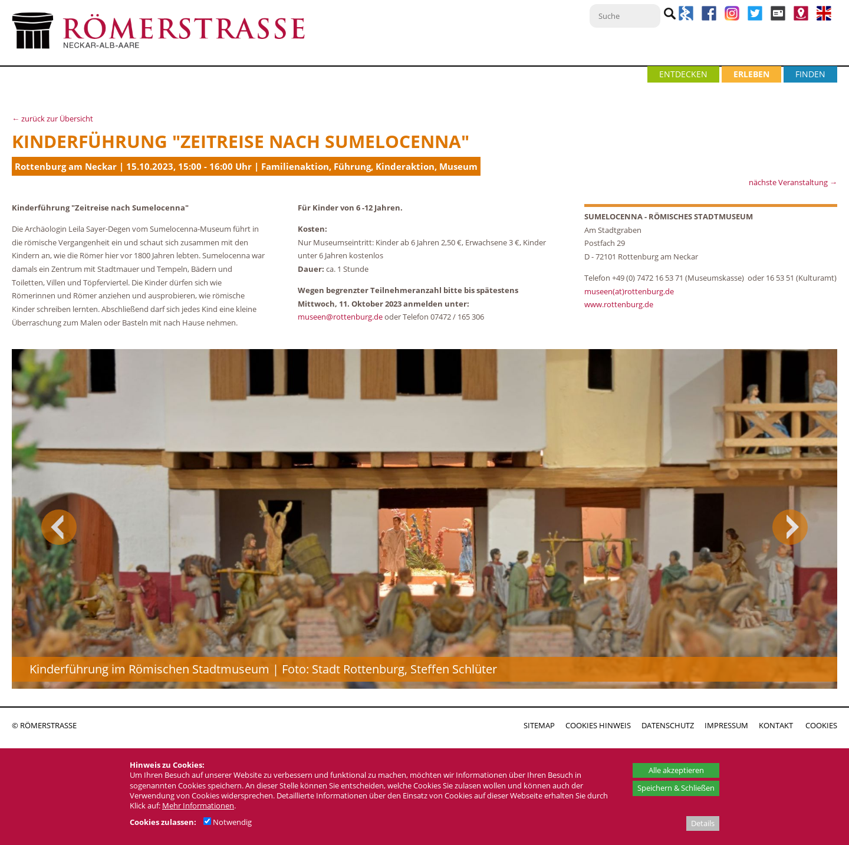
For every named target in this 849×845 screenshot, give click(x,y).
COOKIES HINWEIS (598, 725)
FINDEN (810, 74)
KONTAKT (776, 725)
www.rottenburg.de (619, 304)
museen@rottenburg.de (340, 316)
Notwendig (227, 822)
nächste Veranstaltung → (793, 182)
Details (703, 823)
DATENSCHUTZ (667, 725)
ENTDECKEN (683, 74)
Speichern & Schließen (676, 787)
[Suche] (625, 16)
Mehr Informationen (198, 805)
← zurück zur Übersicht (52, 118)
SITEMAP (539, 725)
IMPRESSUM (726, 725)
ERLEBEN (751, 74)
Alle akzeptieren (676, 770)
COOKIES (821, 725)
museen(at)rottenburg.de (629, 291)
